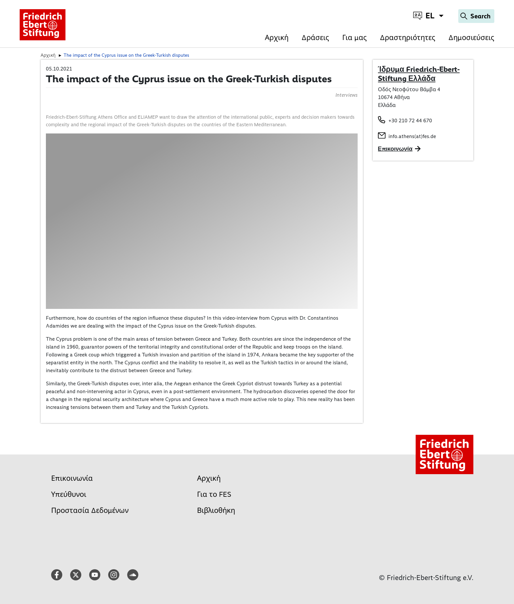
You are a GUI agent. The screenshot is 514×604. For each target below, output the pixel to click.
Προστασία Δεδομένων (89, 510)
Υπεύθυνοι (68, 494)
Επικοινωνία (72, 478)
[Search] (476, 16)
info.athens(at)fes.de (412, 136)
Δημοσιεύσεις (471, 37)
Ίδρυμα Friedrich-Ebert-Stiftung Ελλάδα (419, 74)
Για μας (354, 37)
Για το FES (214, 494)
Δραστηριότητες (407, 37)
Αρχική (276, 37)
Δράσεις (315, 37)
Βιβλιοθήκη (216, 510)
